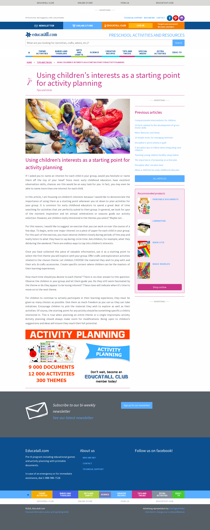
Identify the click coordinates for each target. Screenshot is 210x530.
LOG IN (140, 25)
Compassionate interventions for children (155, 120)
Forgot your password (168, 24)
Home (29, 62)
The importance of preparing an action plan (156, 159)
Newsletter (44, 25)
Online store (85, 2)
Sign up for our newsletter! (137, 405)
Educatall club (45, 2)
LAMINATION (159, 220)
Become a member (166, 26)
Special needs (142, 52)
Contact (160, 18)
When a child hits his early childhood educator (157, 169)
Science (94, 52)
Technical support (133, 18)
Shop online (159, 287)
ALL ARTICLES (159, 178)
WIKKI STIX (158, 242)
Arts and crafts (89, 494)
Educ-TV (177, 52)
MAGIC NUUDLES (161, 263)
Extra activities (160, 52)
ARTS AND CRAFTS (79, 52)
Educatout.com (164, 2)
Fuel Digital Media (177, 508)
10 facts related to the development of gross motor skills (157, 126)
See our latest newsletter (73, 417)
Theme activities (42, 52)
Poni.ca (125, 2)
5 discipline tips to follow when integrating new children (158, 148)
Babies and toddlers (61, 52)
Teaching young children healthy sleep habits (157, 155)
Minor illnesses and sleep (147, 132)
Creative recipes (110, 52)
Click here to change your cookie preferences (165, 512)
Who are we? (149, 18)
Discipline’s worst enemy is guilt (150, 142)
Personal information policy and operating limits (47, 512)
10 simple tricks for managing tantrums (154, 137)
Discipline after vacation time (149, 165)
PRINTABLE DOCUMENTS (165, 199)
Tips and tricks (127, 52)
